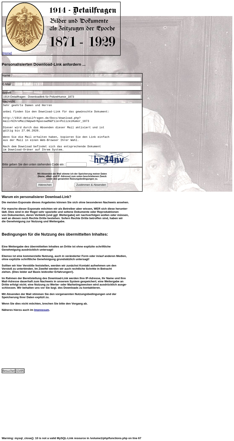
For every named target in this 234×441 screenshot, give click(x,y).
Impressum (41, 309)
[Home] (61, 52)
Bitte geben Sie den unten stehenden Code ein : (34, 163)
